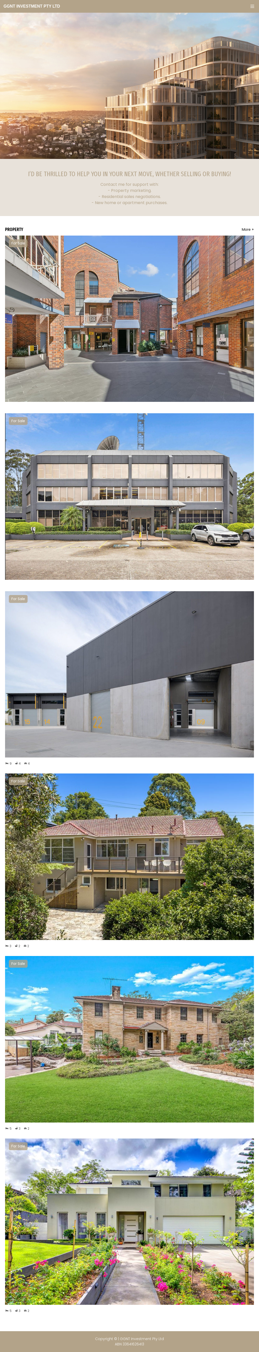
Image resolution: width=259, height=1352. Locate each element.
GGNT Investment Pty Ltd (32, 6)
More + (248, 229)
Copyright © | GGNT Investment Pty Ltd (129, 1341)
